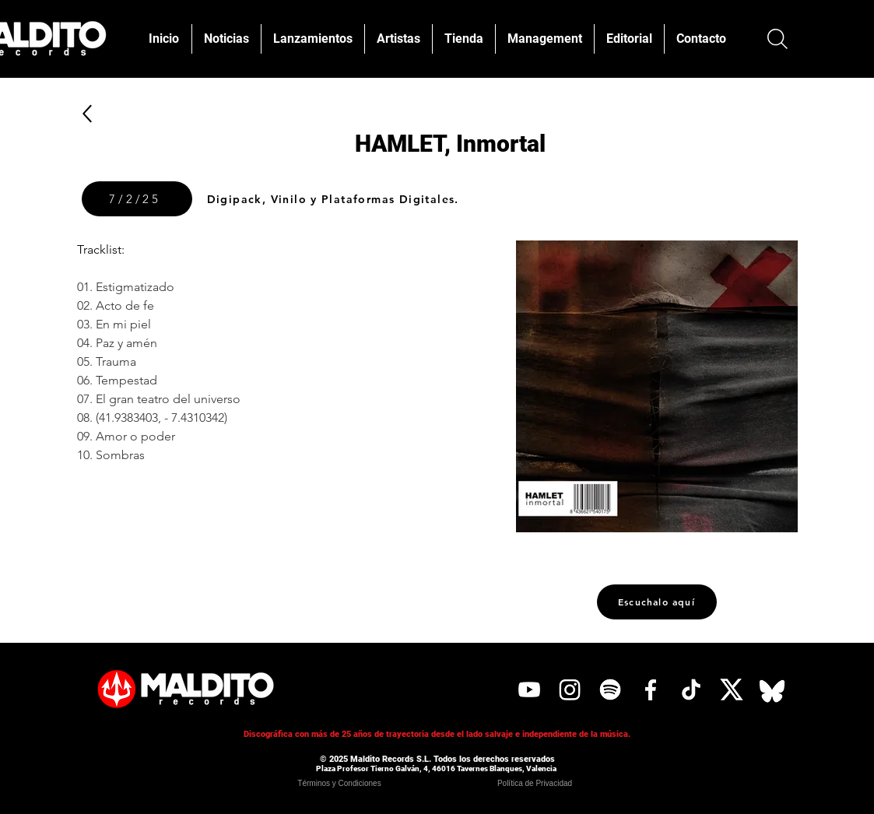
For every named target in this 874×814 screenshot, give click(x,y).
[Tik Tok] (691, 689)
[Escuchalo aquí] (657, 601)
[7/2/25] (137, 198)
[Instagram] (570, 689)
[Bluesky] (772, 689)
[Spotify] (610, 689)
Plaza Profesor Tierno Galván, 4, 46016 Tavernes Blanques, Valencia (436, 768)
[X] (731, 689)
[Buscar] (778, 39)
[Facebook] (651, 689)
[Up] (87, 113)
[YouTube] (529, 689)
